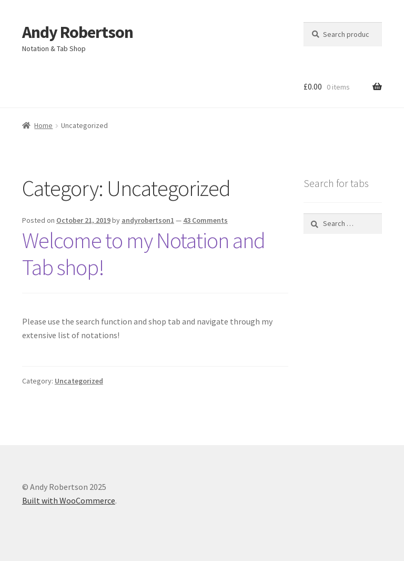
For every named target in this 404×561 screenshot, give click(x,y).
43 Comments (205, 220)
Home (43, 125)
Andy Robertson (77, 32)
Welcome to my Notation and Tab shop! (143, 254)
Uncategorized (79, 381)
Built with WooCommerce (68, 500)
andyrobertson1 (148, 220)
